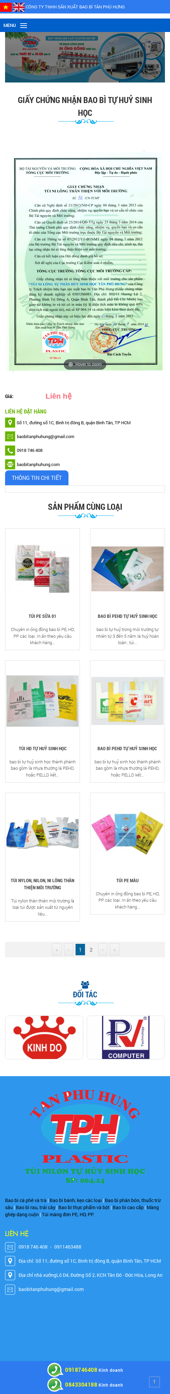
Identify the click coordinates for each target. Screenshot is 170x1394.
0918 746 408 (33, 1246)
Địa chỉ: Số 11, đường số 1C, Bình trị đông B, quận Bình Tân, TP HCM (90, 1261)
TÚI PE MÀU (127, 880)
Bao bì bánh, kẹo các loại (76, 1200)
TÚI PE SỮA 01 (42, 616)
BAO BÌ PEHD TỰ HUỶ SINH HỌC (127, 616)
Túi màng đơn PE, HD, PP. (68, 1214)
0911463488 (67, 1246)
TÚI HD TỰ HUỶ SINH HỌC (42, 748)
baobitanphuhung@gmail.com (51, 1289)
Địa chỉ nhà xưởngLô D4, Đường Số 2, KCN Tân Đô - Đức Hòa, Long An (91, 1275)
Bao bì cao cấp (128, 1207)
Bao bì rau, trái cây (35, 1207)
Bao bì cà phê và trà (26, 1200)
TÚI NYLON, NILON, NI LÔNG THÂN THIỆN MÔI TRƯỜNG (42, 884)
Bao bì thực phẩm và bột (84, 1207)
